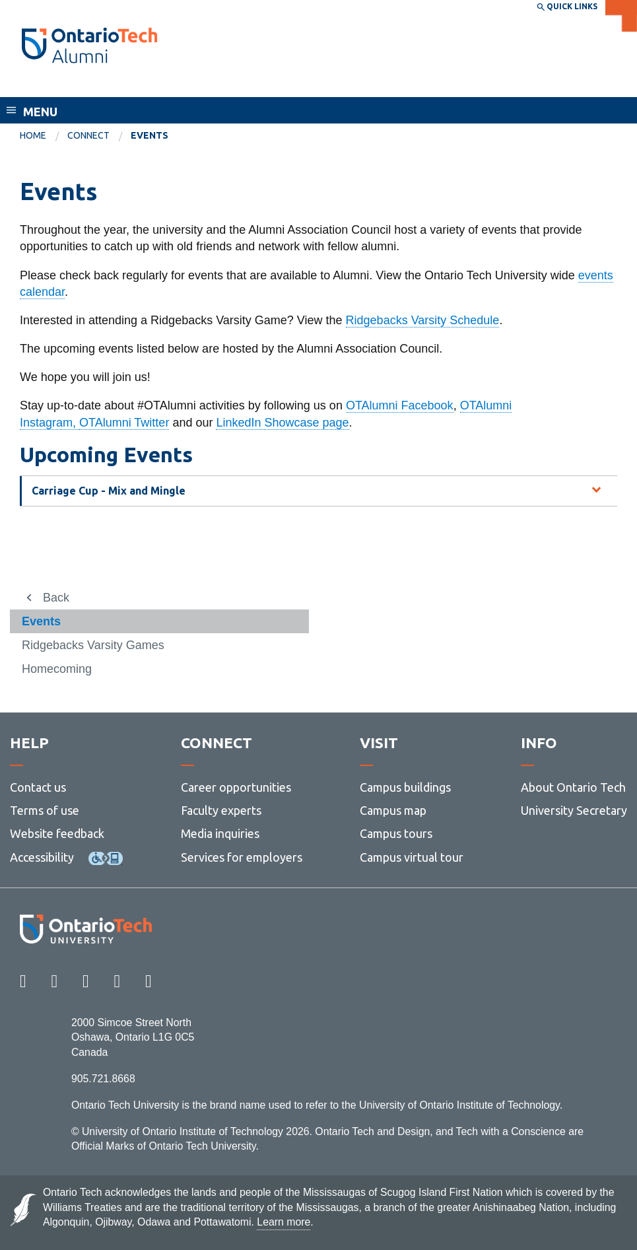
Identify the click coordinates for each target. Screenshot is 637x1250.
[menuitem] (43, 136)
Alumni (42, 84)
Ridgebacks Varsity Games (93, 645)
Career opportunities (236, 787)
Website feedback (57, 833)
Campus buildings (405, 787)
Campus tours (396, 833)
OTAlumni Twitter (124, 422)
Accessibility (42, 857)
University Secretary (574, 810)
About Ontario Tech (573, 787)
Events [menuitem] (149, 135)
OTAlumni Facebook (399, 405)
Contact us (38, 787)
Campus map (393, 810)
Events (41, 621)
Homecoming (57, 669)
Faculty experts (221, 810)
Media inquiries (220, 833)
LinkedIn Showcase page (282, 422)
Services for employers (241, 857)
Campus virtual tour (411, 857)
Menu (40, 111)
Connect (88, 135)
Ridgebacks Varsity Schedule (423, 320)
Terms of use (44, 810)
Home (33, 135)
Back (56, 597)
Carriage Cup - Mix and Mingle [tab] (108, 491)
